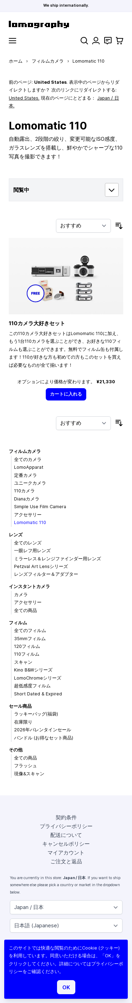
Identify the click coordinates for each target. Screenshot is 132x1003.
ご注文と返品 (66, 861)
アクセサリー (28, 514)
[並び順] (83, 226)
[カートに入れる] (66, 394)
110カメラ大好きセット (37, 323)
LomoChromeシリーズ (37, 678)
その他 (16, 749)
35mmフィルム (30, 638)
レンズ (16, 534)
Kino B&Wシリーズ (33, 670)
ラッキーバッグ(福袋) (36, 714)
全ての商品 (25, 610)
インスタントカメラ (29, 586)
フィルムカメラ (48, 61)
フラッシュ (25, 765)
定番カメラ (25, 475)
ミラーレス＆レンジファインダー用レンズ (57, 558)
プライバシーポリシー (66, 826)
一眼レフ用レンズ (32, 550)
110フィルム (26, 654)
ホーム (16, 61)
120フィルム (27, 646)
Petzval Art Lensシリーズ (41, 566)
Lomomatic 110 (30, 522)
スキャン (23, 662)
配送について (66, 835)
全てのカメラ (28, 459)
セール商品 (20, 706)
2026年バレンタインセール (42, 729)
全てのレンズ (28, 542)
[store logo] (66, 24)
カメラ (21, 594)
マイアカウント (66, 852)
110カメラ (24, 490)
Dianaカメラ (26, 498)
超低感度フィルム (32, 685)
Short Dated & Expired (38, 693)
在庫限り (23, 722)
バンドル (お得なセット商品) (43, 737)
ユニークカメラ (30, 483)
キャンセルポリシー (66, 843)
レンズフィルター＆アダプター (46, 574)
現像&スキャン (29, 773)
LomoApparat (28, 467)
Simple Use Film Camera (40, 506)
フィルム (18, 622)
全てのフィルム (30, 630)
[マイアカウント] (96, 40)
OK (66, 987)
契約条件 (66, 817)
